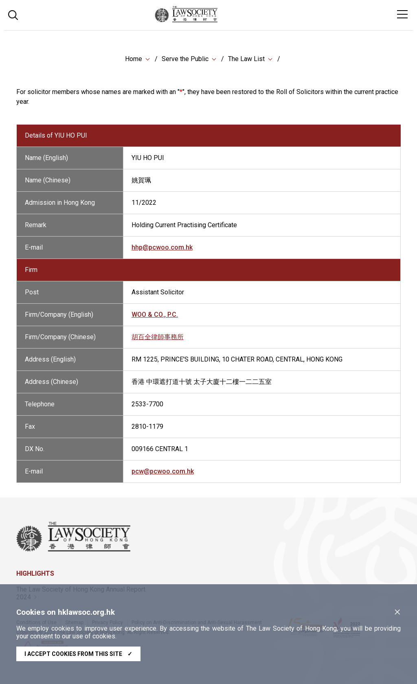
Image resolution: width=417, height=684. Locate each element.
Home (133, 59)
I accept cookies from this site (78, 654)
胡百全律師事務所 (158, 342)
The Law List (246, 59)
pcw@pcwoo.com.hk (163, 476)
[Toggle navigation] (402, 14)
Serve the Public (185, 59)
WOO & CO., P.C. (155, 319)
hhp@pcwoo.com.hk (162, 252)
